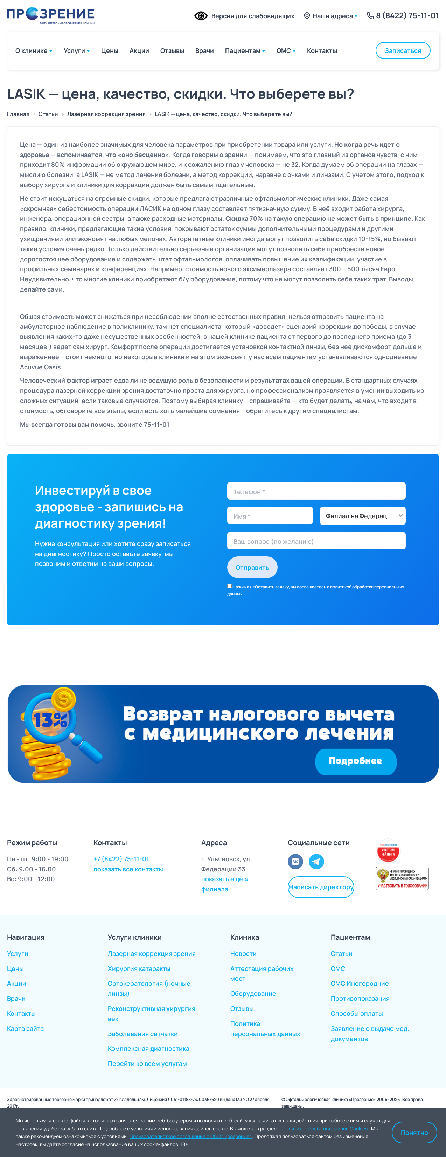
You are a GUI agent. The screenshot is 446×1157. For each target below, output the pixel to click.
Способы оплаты (357, 1013)
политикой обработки (352, 587)
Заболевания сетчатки (143, 1033)
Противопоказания (360, 998)
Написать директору (321, 887)
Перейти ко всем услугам (147, 1063)
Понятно (414, 1132)
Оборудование (253, 993)
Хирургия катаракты (139, 968)
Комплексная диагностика (148, 1048)
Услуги (74, 50)
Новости (243, 953)
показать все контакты (128, 869)
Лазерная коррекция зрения (152, 953)
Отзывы (172, 50)
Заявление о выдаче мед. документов (370, 1033)
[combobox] (363, 516)
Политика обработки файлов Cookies (325, 1128)
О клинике (31, 50)
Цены (109, 50)
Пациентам (242, 50)
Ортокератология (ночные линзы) (149, 988)
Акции (139, 50)
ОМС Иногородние (360, 983)
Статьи (342, 953)
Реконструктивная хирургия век (151, 1013)
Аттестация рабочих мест (262, 973)
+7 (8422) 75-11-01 (121, 859)
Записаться (403, 50)
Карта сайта (25, 1028)
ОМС (284, 50)
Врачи (204, 50)
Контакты (322, 50)
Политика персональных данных (265, 1028)
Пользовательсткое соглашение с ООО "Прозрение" (191, 1136)
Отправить (252, 567)
